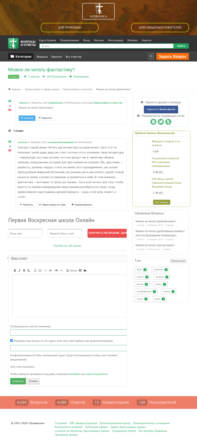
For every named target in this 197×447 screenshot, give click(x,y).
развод (162, 276)
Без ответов (73, 56)
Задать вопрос (173, 56)
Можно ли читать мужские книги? (156, 221)
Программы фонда (66, 434)
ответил (22, 142)
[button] (15, 270)
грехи (142, 298)
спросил (23, 102)
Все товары (161, 202)
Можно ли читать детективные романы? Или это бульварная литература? (160, 233)
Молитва (133, 40)
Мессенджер (115, 40)
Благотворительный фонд (115, 423)
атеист (142, 276)
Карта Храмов (47, 40)
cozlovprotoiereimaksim (61, 142)
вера (160, 298)
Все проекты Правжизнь (153, 431)
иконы (168, 291)
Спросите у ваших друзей (161, 109)
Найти (181, 46)
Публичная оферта (96, 427)
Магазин (99, 40)
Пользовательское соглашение (151, 423)
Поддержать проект (124, 431)
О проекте (61, 423)
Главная (14, 89)
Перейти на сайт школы (67, 245)
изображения (146, 291)
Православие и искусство (106, 76)
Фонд (86, 40)
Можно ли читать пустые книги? (155, 245)
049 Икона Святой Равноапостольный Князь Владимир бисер (166, 182)
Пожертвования (69, 40)
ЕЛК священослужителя (83, 423)
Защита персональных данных (128, 427)
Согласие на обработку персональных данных (82, 431)
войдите (75, 374)
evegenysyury (55, 102)
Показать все (178, 261)
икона (142, 284)
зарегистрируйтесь (97, 374)
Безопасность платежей (69, 427)
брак (141, 269)
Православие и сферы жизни (42, 89)
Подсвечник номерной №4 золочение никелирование (165, 162)
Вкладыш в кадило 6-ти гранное (166, 143)
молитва (161, 269)
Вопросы (42, 56)
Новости (146, 40)
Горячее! (56, 56)
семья (160, 284)
